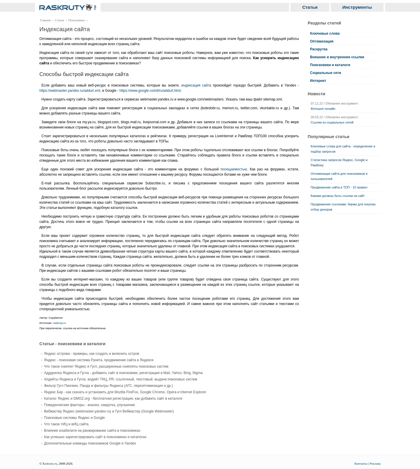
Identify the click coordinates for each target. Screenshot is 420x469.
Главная (45, 20)
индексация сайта (196, 85)
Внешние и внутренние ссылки (337, 57)
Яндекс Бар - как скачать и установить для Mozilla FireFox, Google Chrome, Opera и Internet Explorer (125, 392)
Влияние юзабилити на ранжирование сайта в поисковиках (92, 431)
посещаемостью (233, 169)
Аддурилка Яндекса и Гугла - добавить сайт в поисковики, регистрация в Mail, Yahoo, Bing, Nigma (123, 373)
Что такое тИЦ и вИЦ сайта (66, 424)
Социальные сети (325, 73)
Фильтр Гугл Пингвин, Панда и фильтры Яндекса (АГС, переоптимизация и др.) (108, 386)
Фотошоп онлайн (323, 108)
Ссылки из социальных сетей (332, 122)
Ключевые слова (325, 33)
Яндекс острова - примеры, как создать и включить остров (91, 354)
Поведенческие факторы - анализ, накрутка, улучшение (89, 405)
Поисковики (77, 20)
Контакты (361, 463)
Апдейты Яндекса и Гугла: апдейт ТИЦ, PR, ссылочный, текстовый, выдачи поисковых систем (120, 379)
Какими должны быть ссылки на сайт (338, 196)
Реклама (375, 463)
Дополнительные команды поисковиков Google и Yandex (90, 443)
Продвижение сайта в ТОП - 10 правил (339, 187)
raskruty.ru (59, 323)
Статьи (309, 7)
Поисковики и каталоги (330, 65)
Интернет (318, 81)
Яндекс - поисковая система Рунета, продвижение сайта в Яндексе (99, 360)
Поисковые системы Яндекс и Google (74, 418)
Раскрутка (319, 49)
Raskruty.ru (50, 463)
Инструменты (357, 7)
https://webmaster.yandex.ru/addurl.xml (69, 91)
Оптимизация (321, 41)
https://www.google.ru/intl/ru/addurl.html (150, 91)
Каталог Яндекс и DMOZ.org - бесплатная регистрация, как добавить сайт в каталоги (113, 398)
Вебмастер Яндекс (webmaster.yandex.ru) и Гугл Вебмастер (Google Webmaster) (109, 411)
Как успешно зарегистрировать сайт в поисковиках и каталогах (95, 437)
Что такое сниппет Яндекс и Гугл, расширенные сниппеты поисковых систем (106, 366)
